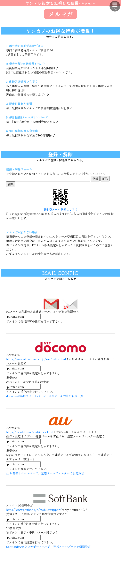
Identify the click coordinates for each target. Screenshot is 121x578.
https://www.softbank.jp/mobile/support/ (34, 510)
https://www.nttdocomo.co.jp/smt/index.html (36, 359)
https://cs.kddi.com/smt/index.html (29, 432)
